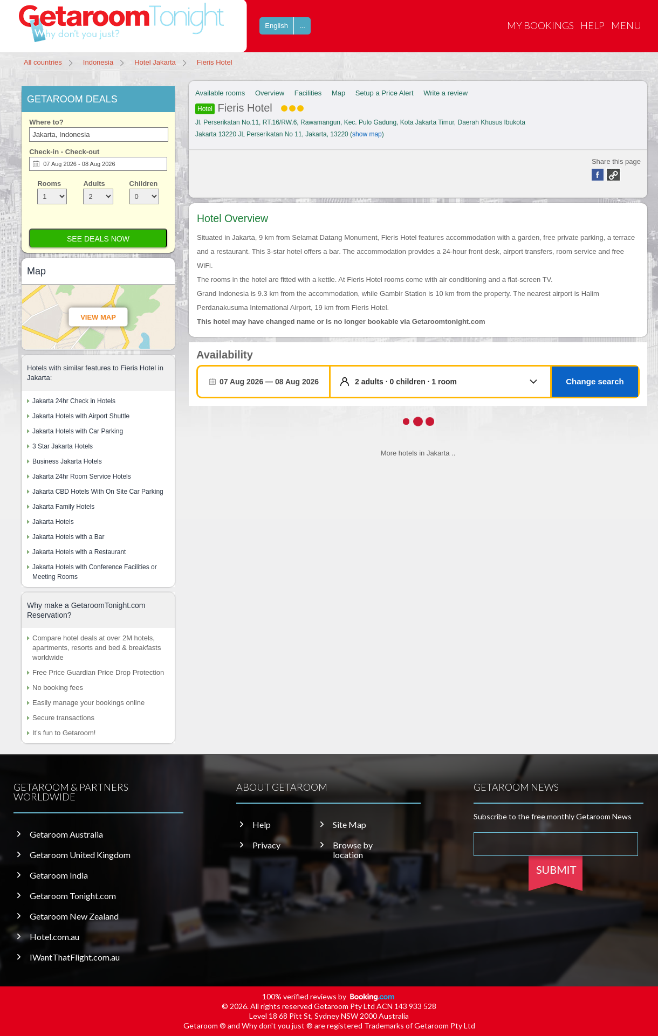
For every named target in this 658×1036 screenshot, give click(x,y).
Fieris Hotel (249, 108)
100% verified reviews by (329, 996)
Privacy (266, 845)
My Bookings (540, 25)
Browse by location (353, 850)
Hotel (205, 109)
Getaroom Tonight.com (73, 896)
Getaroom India (59, 875)
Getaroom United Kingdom (80, 855)
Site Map (349, 825)
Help (592, 25)
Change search (595, 381)
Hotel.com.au (54, 937)
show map (367, 134)
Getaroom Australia (66, 834)
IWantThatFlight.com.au (75, 957)
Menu (626, 25)
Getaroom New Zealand (74, 916)
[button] (448, 382)
